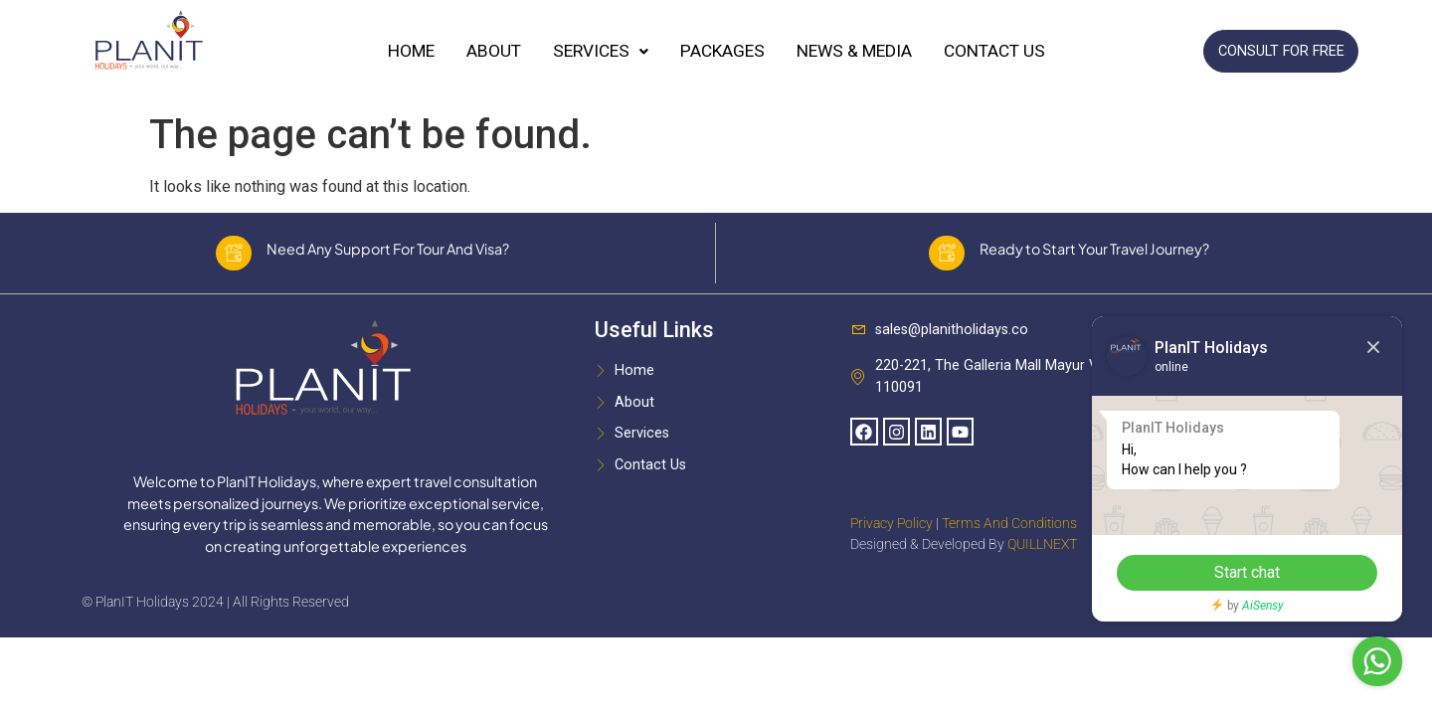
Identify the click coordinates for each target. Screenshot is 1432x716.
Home (411, 51)
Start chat (1228, 572)
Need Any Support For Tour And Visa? (394, 253)
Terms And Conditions (1009, 532)
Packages (722, 51)
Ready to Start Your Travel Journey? (1101, 253)
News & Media (854, 51)
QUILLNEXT (1042, 553)
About (493, 51)
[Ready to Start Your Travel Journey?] (947, 257)
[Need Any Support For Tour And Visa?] (234, 257)
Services (600, 51)
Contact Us (994, 51)
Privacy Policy (891, 532)
